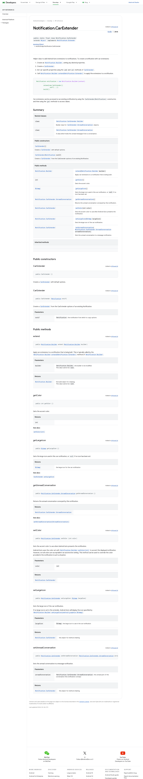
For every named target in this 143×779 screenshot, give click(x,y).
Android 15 (89, 773)
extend (78, 171)
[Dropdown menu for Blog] (90, 2)
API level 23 (114, 27)
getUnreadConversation (84, 199)
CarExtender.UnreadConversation (80, 125)
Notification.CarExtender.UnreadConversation (75, 130)
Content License (84, 701)
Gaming (50, 773)
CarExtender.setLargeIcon (44, 477)
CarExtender (49, 66)
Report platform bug (130, 773)
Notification (50, 155)
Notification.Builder (53, 63)
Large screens (71, 773)
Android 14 (89, 776)
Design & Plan (40, 2)
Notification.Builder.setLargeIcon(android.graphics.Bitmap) (58, 612)
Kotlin (110, 32)
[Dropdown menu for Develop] (61, 2)
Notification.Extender (66, 40)
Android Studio (134, 2)
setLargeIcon (81, 219)
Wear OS (70, 776)
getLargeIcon (81, 189)
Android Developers (39, 21)
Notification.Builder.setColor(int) (74, 550)
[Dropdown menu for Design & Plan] (47, 2)
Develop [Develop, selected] (56, 2)
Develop (49, 21)
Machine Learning (53, 776)
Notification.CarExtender (45, 208)
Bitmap (37, 189)
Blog (86, 2)
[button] (13, 22)
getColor (79, 180)
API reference (8, 10)
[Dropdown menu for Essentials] (30, 2)
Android (31, 773)
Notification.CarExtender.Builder (70, 121)
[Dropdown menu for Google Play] (77, 2)
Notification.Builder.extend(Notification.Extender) (62, 73)
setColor (79, 208)
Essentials (24, 2)
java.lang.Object (38, 44)
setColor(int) (39, 432)
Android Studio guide (112, 775)
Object (43, 40)
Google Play (70, 2)
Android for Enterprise (36, 776)
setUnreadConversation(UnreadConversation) (51, 522)
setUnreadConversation (84, 228)
